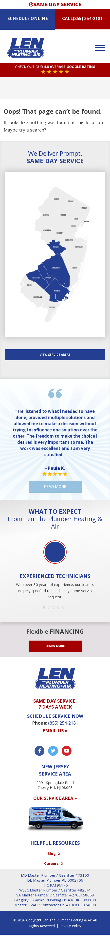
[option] (55, 570)
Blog (51, 853)
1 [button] (45, 608)
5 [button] (64, 608)
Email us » (55, 731)
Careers (51, 863)
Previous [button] (10, 556)
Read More (55, 486)
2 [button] (50, 608)
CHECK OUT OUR (55, 67)
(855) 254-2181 (88, 18)
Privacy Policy (70, 925)
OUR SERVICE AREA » (55, 798)
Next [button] (100, 556)
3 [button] (55, 608)
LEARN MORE (55, 646)
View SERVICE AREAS (55, 355)
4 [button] (59, 608)
